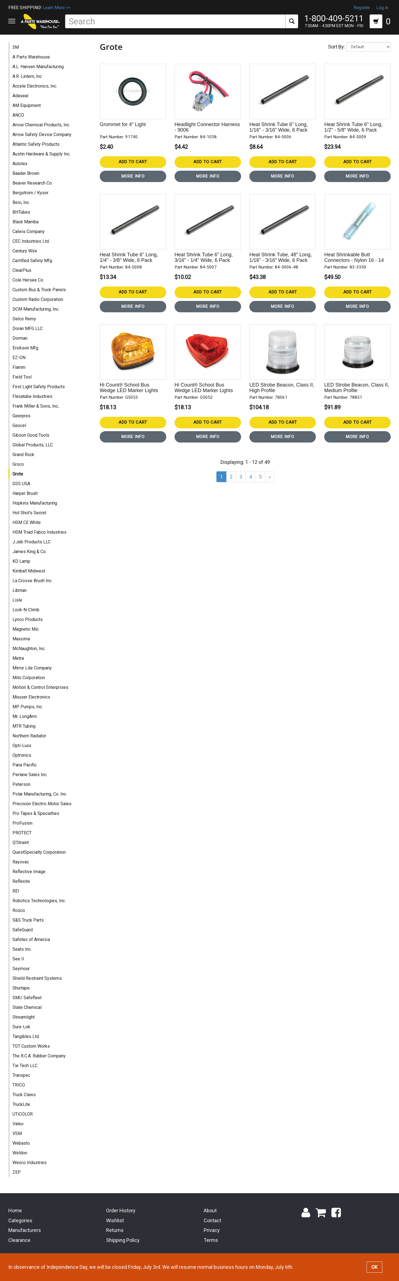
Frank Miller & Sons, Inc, (35, 407)
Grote (17, 474)
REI (15, 891)
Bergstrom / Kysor (30, 193)
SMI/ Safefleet (27, 998)
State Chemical (27, 1008)
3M (15, 48)
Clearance (19, 1241)
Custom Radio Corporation (37, 300)
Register (362, 7)
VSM (17, 1134)
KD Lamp (21, 562)
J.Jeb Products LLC (31, 542)
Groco (18, 465)
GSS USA (21, 484)
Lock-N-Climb (25, 610)
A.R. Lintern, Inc (27, 77)
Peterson (21, 785)
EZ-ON (18, 358)
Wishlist (115, 1221)
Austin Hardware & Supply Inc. (41, 154)
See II (18, 959)
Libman (19, 591)
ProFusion (22, 824)
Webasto (21, 1144)
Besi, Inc (20, 203)
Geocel (19, 426)
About (210, 1211)
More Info (133, 177)
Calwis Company (28, 232)
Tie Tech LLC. (25, 1066)
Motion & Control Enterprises (40, 688)
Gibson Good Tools (30, 436)
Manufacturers (24, 1231)
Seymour (21, 969)
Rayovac (20, 862)
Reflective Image (28, 872)
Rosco (18, 911)
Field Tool (22, 377)
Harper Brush (25, 494)
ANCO (18, 116)
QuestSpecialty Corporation (39, 853)
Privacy (212, 1231)
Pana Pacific (24, 765)
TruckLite (21, 1105)
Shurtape (21, 988)
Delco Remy (24, 319)
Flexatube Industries (32, 397)
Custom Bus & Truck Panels (39, 290)
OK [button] (374, 1267)
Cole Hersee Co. (28, 280)
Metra (18, 659)
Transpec (21, 1076)
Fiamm (18, 368)
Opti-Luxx (21, 746)
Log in (382, 7)
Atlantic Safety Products (36, 145)
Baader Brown (25, 174)
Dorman (19, 339)
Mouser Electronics (31, 697)
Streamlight (23, 1018)
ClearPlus (21, 271)
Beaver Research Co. (32, 183)
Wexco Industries (29, 1163)
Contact (212, 1221)
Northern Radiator (29, 736)
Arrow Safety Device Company (41, 135)
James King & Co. (29, 552)
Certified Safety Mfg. (32, 261)
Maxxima (21, 639)
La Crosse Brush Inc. (32, 581)
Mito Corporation (28, 678)
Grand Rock (23, 455)
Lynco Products (27, 620)
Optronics (21, 756)
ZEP (16, 1173)
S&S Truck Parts (28, 921)
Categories (20, 1221)
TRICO (18, 1085)
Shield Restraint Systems (37, 979)
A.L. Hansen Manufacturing (38, 67)
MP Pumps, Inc (27, 707)
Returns (115, 1231)
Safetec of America (31, 940)
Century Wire (24, 251)
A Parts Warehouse (31, 57)
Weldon (19, 1153)
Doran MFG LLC (27, 329)
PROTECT (22, 833)
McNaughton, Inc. (28, 649)
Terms (211, 1241)
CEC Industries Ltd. (31, 242)
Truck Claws (24, 1095)
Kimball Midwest (28, 571)
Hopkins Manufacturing (34, 504)
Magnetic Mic (25, 630)
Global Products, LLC (32, 445)
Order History (120, 1211)
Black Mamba (25, 222)
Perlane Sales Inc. (29, 775)
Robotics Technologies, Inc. (39, 901)
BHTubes (21, 213)
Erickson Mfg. (25, 348)
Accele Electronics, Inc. (34, 87)
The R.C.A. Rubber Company (39, 1056)
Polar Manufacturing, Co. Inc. (39, 794)
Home (15, 1211)
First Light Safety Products (38, 387)
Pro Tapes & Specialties (35, 814)
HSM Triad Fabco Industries (39, 533)
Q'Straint (20, 843)
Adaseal (20, 96)
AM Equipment (26, 106)
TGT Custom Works (31, 1047)
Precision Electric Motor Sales (41, 804)
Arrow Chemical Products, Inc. (41, 125)
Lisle (17, 601)
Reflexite (21, 882)
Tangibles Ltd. (26, 1037)
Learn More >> (56, 7)
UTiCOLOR (22, 1115)
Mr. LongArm (24, 717)
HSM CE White (26, 523)
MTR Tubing (23, 727)
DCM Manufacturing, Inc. (35, 310)
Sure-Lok (21, 1027)
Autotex (19, 164)
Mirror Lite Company (32, 668)
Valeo (18, 1124)
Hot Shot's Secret (29, 513)
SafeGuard (22, 930)
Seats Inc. (22, 950)
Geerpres (21, 416)
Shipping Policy (123, 1241)
